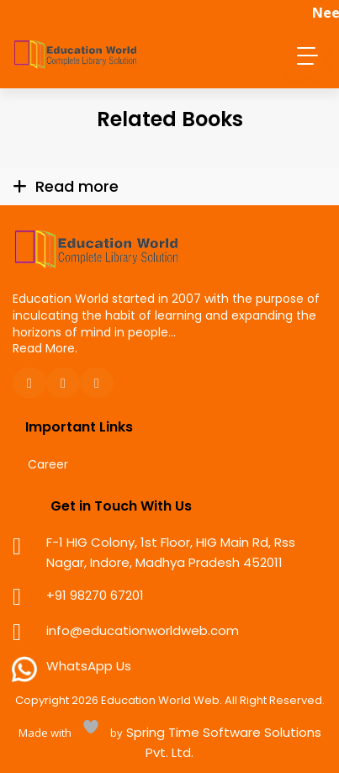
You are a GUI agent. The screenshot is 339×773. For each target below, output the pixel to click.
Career (48, 465)
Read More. (45, 348)
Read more (77, 186)
